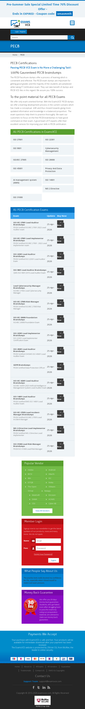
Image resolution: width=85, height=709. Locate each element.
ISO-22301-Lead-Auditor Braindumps (24, 255)
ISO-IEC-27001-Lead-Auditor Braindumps (26, 223)
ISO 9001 (17, 148)
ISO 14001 (50, 180)
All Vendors (52, 666)
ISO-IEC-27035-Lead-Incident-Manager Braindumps (26, 413)
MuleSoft (36, 495)
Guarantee (65, 666)
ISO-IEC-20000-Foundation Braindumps (25, 318)
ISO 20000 (50, 159)
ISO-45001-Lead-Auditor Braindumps (24, 350)
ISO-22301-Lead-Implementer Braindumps (26, 334)
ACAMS (52, 499)
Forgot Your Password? (43, 554)
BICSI (30, 474)
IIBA (29, 478)
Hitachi (51, 474)
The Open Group (32, 488)
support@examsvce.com (50, 681)
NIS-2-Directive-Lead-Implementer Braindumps (29, 429)
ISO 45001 (18, 168)
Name (26, 540)
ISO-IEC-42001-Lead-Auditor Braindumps (26, 381)
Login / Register (20, 32)
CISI (33, 503)
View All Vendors (43, 510)
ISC (50, 478)
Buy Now (60, 224)
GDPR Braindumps (21, 365)
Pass (26, 548)
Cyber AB (52, 503)
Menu (72, 23)
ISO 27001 (18, 139)
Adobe (30, 470)
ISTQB (30, 482)
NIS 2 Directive (52, 188)
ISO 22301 (50, 139)
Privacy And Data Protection (53, 170)
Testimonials (26, 670)
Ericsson (52, 495)
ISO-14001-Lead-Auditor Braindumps (24, 397)
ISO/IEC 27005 (19, 159)
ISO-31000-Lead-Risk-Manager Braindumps (27, 445)
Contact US (39, 670)
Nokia (51, 482)
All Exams (39, 666)
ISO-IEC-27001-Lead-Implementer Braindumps (28, 239)
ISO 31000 (18, 197)
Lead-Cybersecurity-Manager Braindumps (27, 287)
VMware (52, 486)
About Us (27, 666)
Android (52, 470)
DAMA (34, 499)
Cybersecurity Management (52, 149)
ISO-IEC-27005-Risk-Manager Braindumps (26, 302)
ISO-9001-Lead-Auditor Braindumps (29, 270)
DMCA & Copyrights (57, 670)
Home (15, 55)
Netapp (47, 491)
